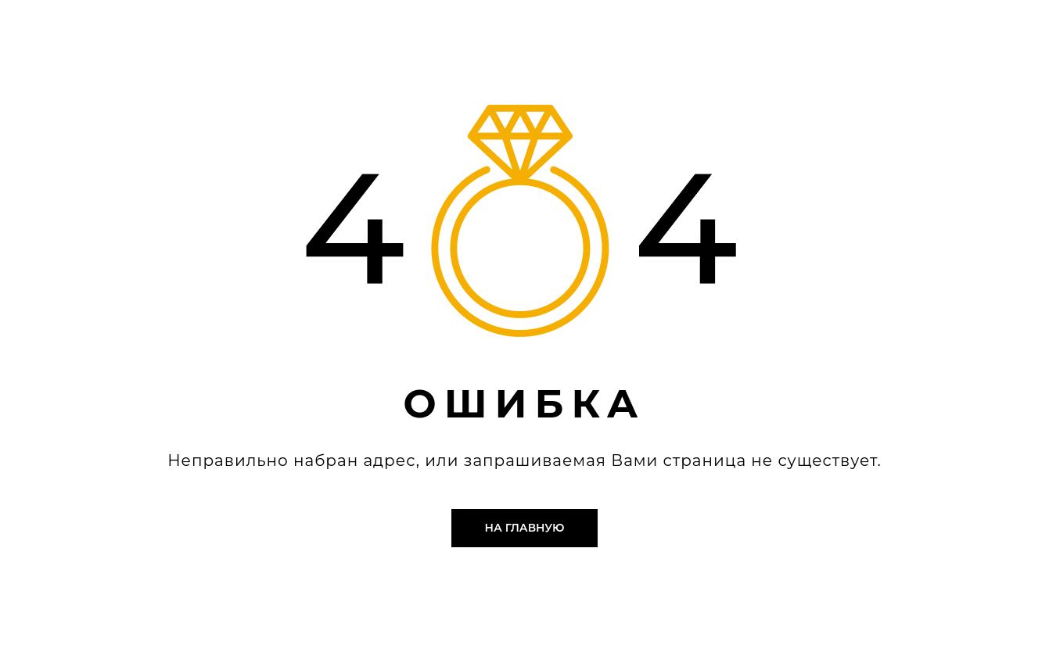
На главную (525, 528)
